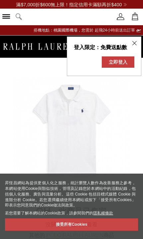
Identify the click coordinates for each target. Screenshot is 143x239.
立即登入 (118, 62)
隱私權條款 (103, 213)
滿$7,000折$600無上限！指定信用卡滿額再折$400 (71, 4)
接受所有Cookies (71, 224)
